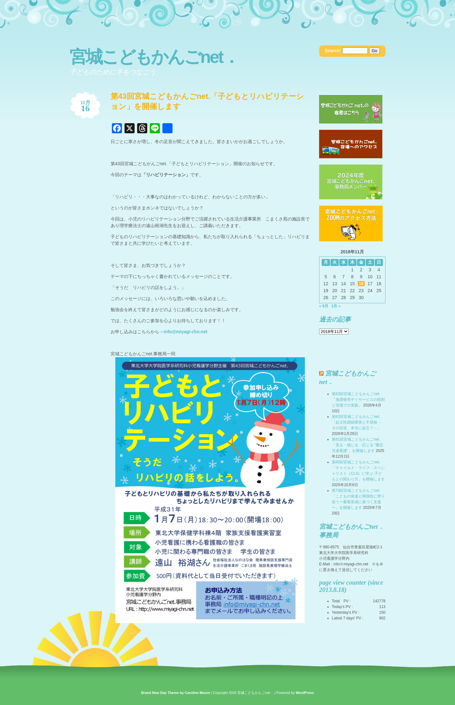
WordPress (305, 693)
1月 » (336, 306)
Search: (333, 50)
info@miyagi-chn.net (185, 331)
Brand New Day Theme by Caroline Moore (175, 693)
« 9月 (323, 306)
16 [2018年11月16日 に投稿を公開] (361, 283)
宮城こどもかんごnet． (154, 57)
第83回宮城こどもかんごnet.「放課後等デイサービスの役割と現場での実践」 (358, 399)
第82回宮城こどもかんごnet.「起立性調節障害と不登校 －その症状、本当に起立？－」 (357, 422)
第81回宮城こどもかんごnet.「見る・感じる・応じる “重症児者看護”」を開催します (357, 445)
